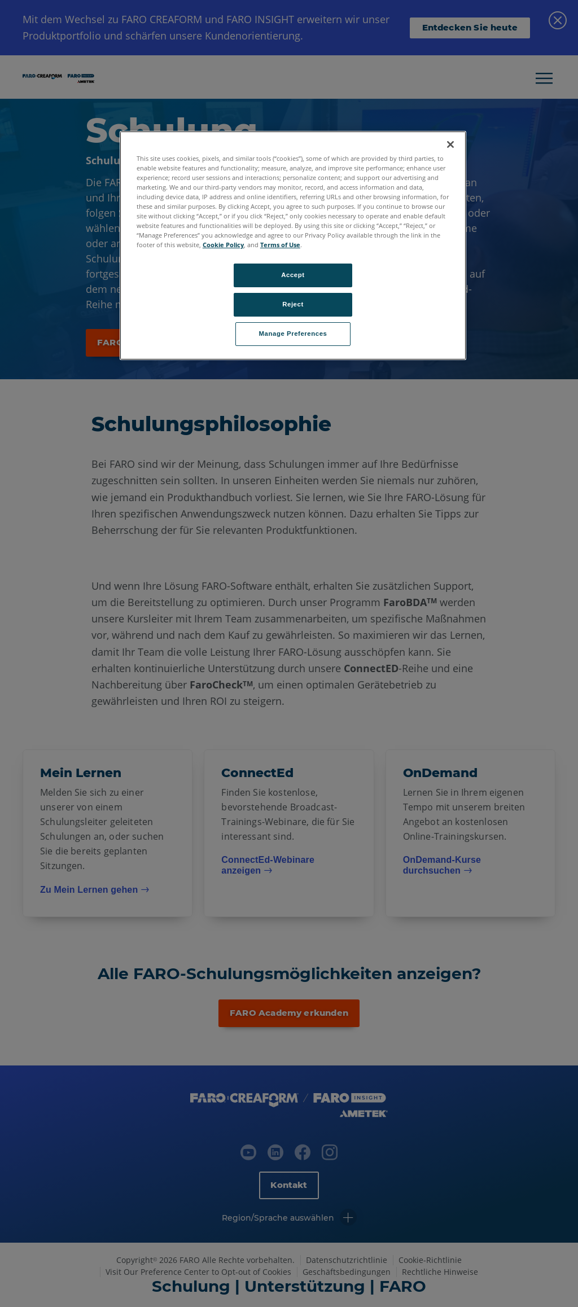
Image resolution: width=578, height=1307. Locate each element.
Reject (293, 304)
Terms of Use (280, 244)
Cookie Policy (223, 244)
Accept (292, 274)
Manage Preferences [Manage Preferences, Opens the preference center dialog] (293, 333)
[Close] (450, 144)
